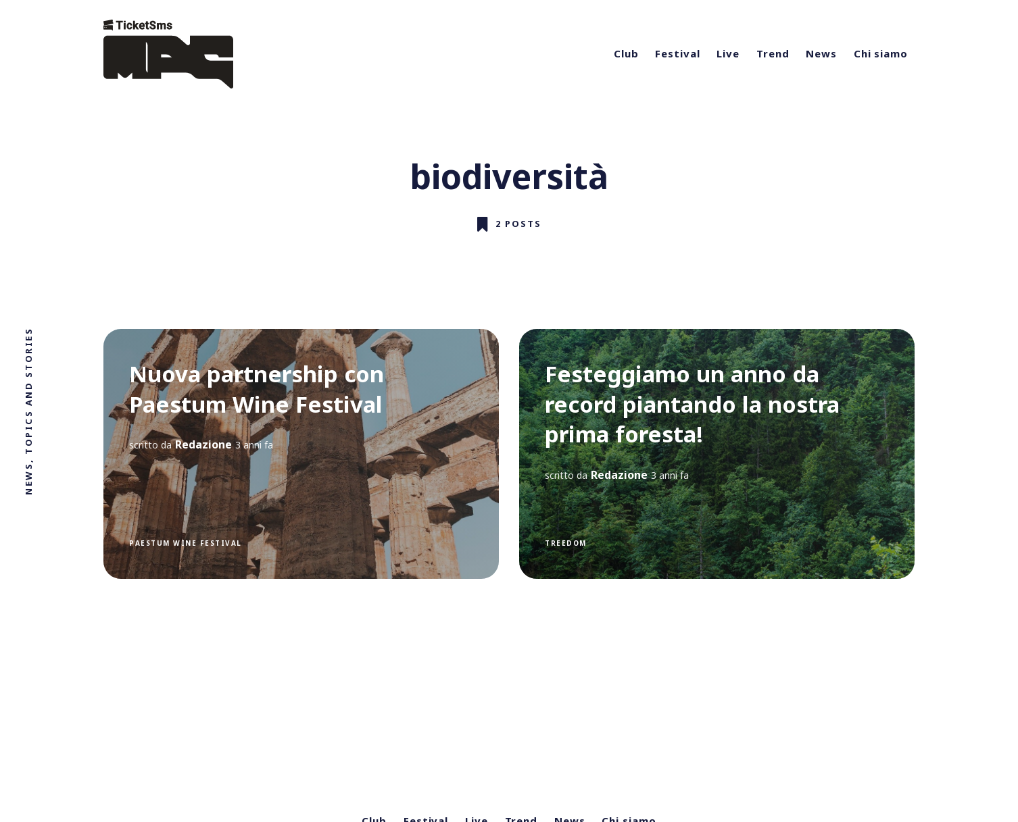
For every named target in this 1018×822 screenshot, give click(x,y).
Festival (677, 53)
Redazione (203, 444)
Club (626, 53)
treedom (566, 543)
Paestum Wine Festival (185, 543)
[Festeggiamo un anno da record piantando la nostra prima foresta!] (717, 454)
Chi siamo (881, 53)
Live (728, 53)
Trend (773, 53)
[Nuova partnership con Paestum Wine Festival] (301, 454)
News (821, 53)
